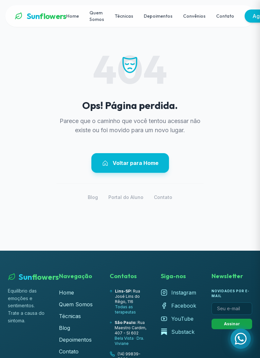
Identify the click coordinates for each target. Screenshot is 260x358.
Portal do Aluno (125, 197)
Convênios (194, 16)
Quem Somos (96, 16)
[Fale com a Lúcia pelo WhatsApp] (241, 339)
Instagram (178, 292)
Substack (178, 332)
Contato (225, 16)
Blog (93, 197)
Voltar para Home (130, 163)
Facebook (178, 305)
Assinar (232, 323)
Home (72, 16)
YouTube (177, 318)
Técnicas (124, 16)
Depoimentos (158, 16)
